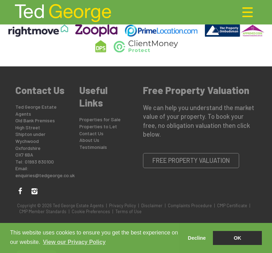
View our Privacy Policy (74, 242)
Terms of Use (128, 211)
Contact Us (91, 133)
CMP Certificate (232, 205)
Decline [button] (197, 238)
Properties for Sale (100, 119)
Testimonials (93, 147)
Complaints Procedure (190, 205)
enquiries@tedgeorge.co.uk (45, 175)
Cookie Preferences (91, 211)
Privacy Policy (122, 205)
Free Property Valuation (191, 160)
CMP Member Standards (42, 211)
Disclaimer (152, 205)
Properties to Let (98, 126)
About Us (89, 140)
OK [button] (237, 238)
